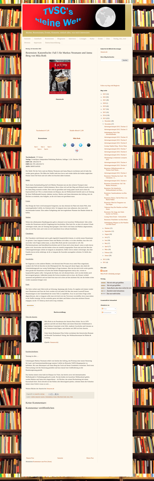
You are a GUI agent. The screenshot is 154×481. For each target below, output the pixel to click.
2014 (104, 115)
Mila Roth (60, 397)
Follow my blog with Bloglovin (110, 85)
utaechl (105, 271)
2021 (104, 100)
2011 (104, 262)
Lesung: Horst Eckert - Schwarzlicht (115, 217)
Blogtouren (61, 39)
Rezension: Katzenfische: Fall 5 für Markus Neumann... (114, 184)
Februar (107, 252)
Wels (71, 397)
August (107, 234)
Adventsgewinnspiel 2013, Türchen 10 (115, 137)
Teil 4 (39, 149)
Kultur (92, 39)
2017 (104, 109)
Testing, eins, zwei (119, 39)
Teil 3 (49, 147)
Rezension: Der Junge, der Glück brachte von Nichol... (114, 213)
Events (100, 39)
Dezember (108, 121)
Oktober (107, 228)
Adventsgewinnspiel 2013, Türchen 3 (115, 165)
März (106, 249)
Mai (106, 243)
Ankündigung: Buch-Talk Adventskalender (112, 133)
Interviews (72, 39)
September (108, 231)
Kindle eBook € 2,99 (76, 130)
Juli (106, 237)
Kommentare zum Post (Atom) (42, 461)
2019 (104, 106)
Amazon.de (54, 342)
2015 (104, 112)
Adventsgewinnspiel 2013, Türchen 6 (115, 152)
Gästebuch (37, 39)
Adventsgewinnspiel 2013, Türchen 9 (115, 140)
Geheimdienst (49, 397)
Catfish (33, 397)
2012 (104, 259)
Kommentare (106, 312)
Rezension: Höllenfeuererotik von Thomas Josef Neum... (114, 169)
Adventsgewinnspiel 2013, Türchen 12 (115, 126)
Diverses (27, 43)
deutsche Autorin (40, 397)
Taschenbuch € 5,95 (42, 130)
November (108, 124)
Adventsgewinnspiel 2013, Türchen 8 (115, 143)
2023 (104, 94)
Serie (68, 397)
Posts (104, 309)
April (106, 246)
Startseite (27, 39)
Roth (64, 397)
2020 (104, 103)
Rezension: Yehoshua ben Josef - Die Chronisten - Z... (115, 177)
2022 (104, 97)
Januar (107, 255)
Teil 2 (43, 147)
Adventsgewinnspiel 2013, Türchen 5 (115, 155)
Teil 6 (46, 149)
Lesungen (83, 39)
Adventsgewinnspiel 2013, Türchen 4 (115, 162)
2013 (104, 118)
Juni (106, 240)
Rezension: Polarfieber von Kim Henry (116, 219)
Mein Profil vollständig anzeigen (110, 274)
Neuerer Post (30, 458)
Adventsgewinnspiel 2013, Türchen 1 (115, 181)
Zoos (108, 39)
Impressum (37, 43)
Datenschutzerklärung (52, 43)
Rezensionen (49, 39)
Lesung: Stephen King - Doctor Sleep (115, 146)
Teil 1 (36, 147)
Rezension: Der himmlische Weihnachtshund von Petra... (113, 189)
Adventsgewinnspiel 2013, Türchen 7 (115, 149)
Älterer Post (90, 458)
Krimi (55, 397)
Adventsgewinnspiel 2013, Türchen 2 (115, 173)
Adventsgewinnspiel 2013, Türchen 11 (115, 129)
